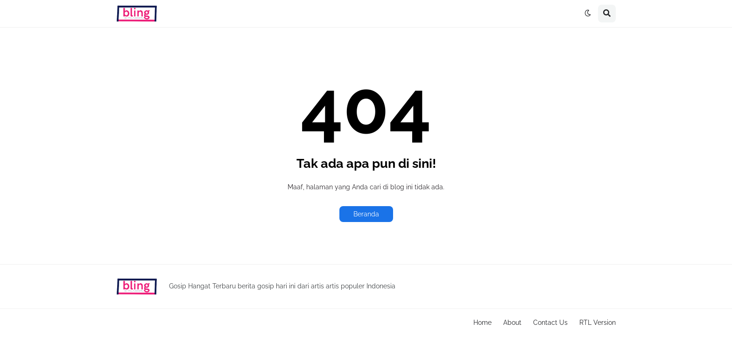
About (512, 322)
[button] (587, 13)
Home (482, 322)
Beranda (366, 214)
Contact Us (550, 322)
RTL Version (597, 322)
